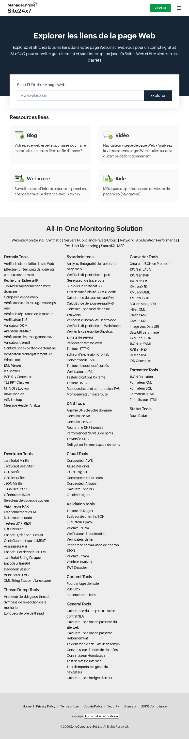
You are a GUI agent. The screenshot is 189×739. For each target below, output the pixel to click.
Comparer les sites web (21, 297)
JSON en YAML (141, 344)
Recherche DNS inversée (85, 428)
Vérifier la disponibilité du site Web (29, 264)
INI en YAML (138, 315)
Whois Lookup (14, 360)
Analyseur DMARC (17, 331)
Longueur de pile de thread (24, 613)
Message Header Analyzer (23, 405)
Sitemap (129, 706)
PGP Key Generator (18, 377)
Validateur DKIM (16, 325)
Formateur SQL (141, 388)
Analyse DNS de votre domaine (89, 410)
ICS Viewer (12, 371)
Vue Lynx (73, 589)
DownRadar (138, 416)
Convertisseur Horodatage (86, 655)
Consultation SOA (79, 422)
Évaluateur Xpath (79, 522)
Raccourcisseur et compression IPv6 (93, 389)
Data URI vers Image (144, 332)
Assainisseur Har (15, 546)
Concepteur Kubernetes (84, 478)
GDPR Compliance (154, 706)
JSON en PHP (139, 275)
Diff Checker (13, 529)
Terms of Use (69, 706)
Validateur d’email (17, 342)
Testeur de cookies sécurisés (88, 366)
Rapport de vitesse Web (84, 343)
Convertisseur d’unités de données (92, 650)
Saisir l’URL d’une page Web (41, 85)
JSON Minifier (14, 483)
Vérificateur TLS (15, 320)
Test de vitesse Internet (84, 661)
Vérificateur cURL (79, 372)
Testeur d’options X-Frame (86, 377)
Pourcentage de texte (83, 583)
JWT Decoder (77, 567)
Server (69, 240)
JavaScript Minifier (17, 461)
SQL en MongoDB (143, 304)
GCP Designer (77, 472)
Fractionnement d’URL (20, 512)
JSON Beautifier (15, 489)
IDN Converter (140, 361)
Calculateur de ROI (80, 489)
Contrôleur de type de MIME (25, 541)
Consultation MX (79, 416)
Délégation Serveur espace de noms (93, 445)
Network (127, 240)
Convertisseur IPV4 (80, 360)
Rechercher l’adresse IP (21, 280)
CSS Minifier (13, 472)
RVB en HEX (138, 349)
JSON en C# (138, 281)
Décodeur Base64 (17, 569)
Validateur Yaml (78, 556)
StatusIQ (108, 246)
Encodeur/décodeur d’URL (24, 535)
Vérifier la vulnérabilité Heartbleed (91, 320)
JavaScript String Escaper (22, 558)
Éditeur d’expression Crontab (88, 354)
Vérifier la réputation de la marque (28, 314)
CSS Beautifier (14, 478)
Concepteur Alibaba (81, 483)
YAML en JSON (141, 338)
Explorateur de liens (81, 595)
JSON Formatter (141, 377)
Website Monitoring (28, 240)
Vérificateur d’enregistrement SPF (28, 354)
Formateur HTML (142, 394)
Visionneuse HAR (16, 506)
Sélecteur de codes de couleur (26, 500)
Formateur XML (141, 382)
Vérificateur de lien (80, 539)
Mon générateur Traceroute (87, 394)
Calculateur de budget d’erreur (89, 678)
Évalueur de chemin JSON (86, 516)
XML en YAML (140, 292)
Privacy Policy (45, 706)
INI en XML (137, 309)
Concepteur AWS (80, 461)
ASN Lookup (13, 400)
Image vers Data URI (144, 326)
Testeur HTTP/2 (78, 349)
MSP (121, 246)
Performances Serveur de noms (90, 433)
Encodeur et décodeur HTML (25, 552)
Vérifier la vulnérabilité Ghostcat (90, 331)
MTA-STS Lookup (16, 388)
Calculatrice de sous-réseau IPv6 (90, 303)
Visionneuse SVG (16, 575)
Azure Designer (78, 466)
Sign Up (160, 8)
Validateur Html (78, 528)
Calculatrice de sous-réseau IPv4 (90, 298)
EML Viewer (12, 365)
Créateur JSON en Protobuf (150, 264)
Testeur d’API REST (18, 523)
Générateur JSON (17, 495)
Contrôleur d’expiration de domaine (30, 348)
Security (113, 706)
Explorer (158, 95)
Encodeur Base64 (17, 563)
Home (27, 706)
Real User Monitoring (81, 246)
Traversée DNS (77, 439)
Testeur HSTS (77, 383)
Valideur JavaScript (80, 562)
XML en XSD (139, 287)
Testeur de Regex (80, 511)
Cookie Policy (92, 706)
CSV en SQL (138, 321)
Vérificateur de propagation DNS (28, 337)
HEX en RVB (138, 355)
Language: (76, 716)
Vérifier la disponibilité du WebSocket (94, 326)
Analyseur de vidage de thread (26, 597)
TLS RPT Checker (16, 382)
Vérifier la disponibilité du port (88, 275)
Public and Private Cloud (97, 240)
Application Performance (156, 240)
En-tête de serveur (80, 337)
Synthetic (54, 240)
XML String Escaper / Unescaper (27, 581)
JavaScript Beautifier (19, 466)
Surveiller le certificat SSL (85, 286)
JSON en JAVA (140, 269)
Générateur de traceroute (85, 280)
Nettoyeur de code (18, 518)
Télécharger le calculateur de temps (93, 644)
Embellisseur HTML (144, 400)
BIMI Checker (14, 394)
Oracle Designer (79, 495)
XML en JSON (140, 298)
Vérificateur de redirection (86, 534)
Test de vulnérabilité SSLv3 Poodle (92, 292)
